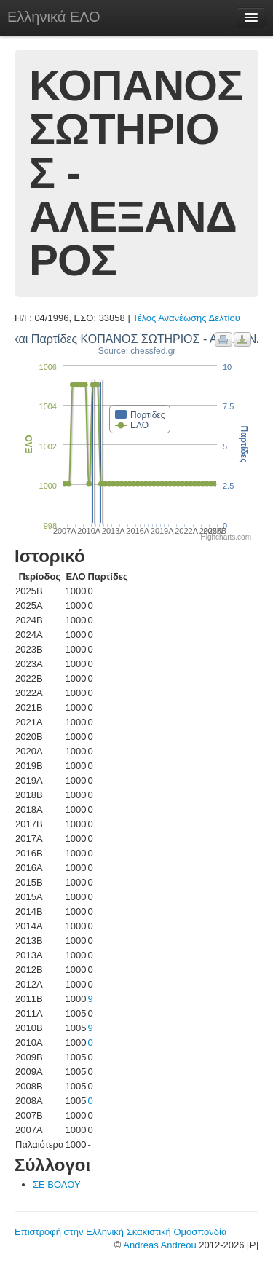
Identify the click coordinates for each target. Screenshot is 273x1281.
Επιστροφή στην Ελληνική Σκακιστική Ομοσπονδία (120, 1231)
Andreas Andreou (159, 1244)
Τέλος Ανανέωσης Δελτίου (186, 317)
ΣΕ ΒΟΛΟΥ (57, 1184)
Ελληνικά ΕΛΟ (53, 17)
